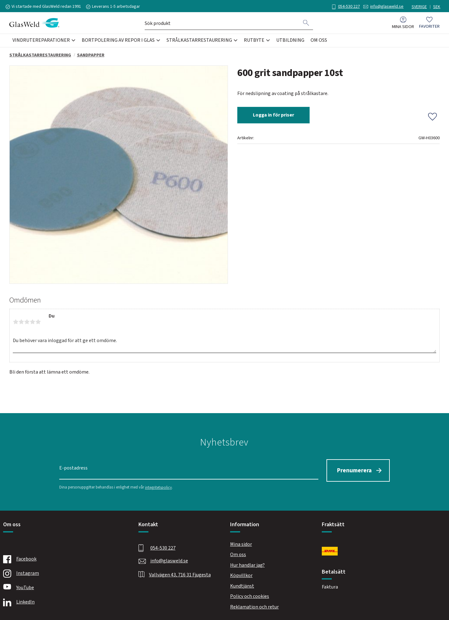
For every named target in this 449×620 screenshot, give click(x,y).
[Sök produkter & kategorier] (222, 24)
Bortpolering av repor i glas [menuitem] (118, 41)
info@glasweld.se (383, 6)
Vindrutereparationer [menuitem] (41, 41)
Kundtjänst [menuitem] (242, 583)
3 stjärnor (27, 322)
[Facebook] (63, 557)
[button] (429, 24)
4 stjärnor (32, 322)
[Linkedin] (63, 600)
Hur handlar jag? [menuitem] (247, 562)
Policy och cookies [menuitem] (249, 594)
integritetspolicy (158, 485)
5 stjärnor (38, 322)
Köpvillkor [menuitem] (241, 573)
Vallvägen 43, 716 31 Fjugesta (180, 572)
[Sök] (306, 24)
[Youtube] (63, 586)
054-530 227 (345, 6)
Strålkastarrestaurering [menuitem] (199, 41)
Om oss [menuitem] (319, 41)
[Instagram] (63, 571)
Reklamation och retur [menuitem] (254, 604)
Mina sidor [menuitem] (403, 28)
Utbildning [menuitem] (290, 41)
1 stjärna (15, 322)
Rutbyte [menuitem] (254, 41)
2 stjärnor (21, 322)
